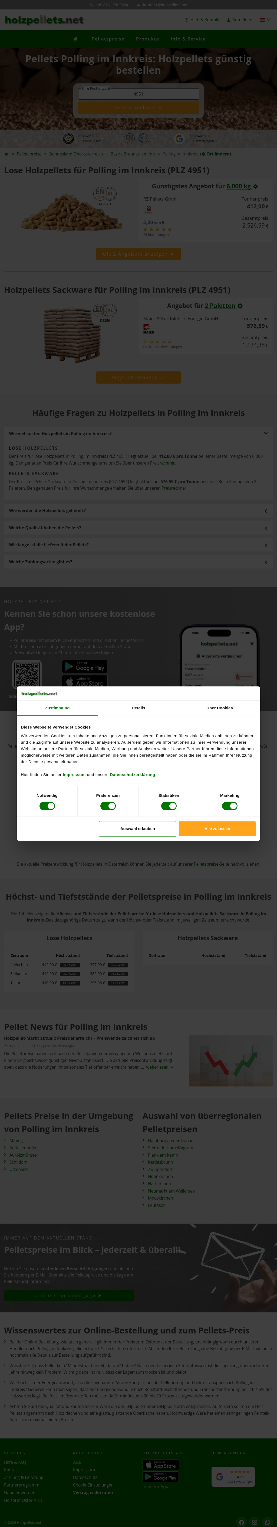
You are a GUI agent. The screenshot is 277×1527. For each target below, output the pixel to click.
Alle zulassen (217, 828)
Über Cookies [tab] (219, 708)
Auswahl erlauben (137, 828)
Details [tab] (138, 708)
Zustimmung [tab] (57, 708)
